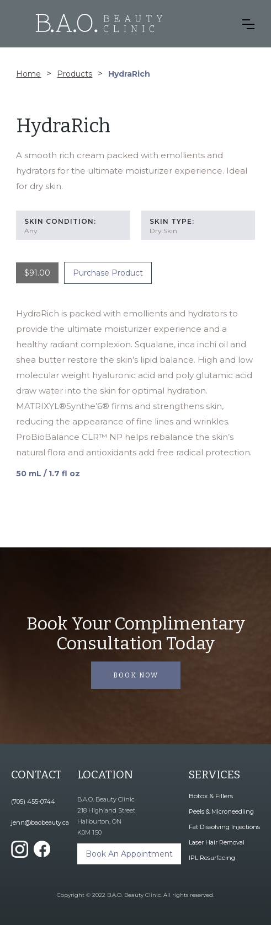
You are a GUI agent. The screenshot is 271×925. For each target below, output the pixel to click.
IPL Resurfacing (212, 858)
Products (74, 74)
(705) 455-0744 (33, 801)
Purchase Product (108, 273)
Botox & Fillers (211, 796)
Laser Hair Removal (217, 842)
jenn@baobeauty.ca (40, 822)
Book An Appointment (129, 854)
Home (28, 74)
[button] (248, 24)
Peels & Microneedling (221, 811)
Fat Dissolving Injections (224, 827)
